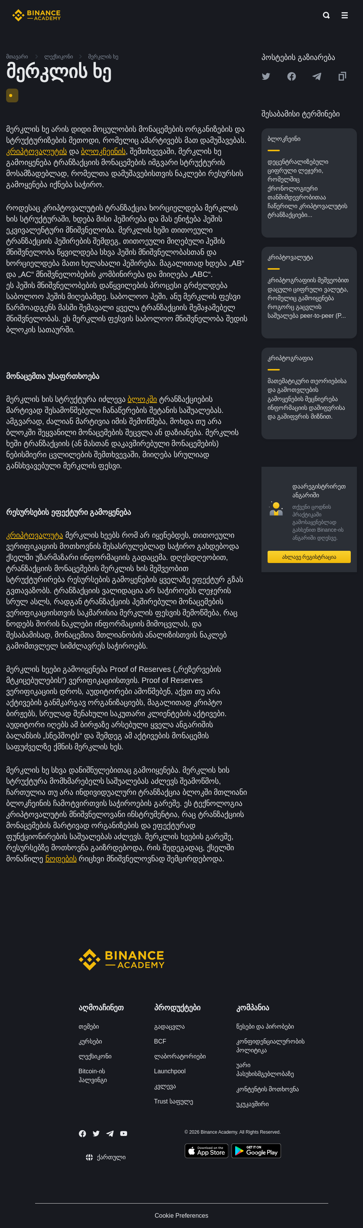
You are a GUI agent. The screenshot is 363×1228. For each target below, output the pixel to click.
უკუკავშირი (252, 1104)
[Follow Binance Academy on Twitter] (96, 1134)
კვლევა (165, 1086)
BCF (160, 1041)
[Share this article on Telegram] (316, 76)
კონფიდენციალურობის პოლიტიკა (270, 1045)
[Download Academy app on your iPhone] (207, 1152)
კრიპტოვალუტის (36, 151)
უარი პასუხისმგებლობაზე (265, 1069)
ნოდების (61, 858)
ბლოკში (142, 399)
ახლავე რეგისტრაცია (309, 557)
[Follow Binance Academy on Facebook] (82, 1133)
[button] (344, 15)
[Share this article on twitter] (266, 76)
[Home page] (36, 15)
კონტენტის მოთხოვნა (267, 1089)
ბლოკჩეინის (103, 151)
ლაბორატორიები (180, 1056)
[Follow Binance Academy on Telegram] (110, 1133)
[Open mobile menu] (345, 15)
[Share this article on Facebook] (291, 76)
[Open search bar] (324, 15)
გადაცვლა (169, 1026)
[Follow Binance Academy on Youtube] (123, 1133)
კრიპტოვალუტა (34, 535)
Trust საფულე (173, 1101)
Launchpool (170, 1071)
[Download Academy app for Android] (256, 1152)
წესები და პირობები (265, 1026)
